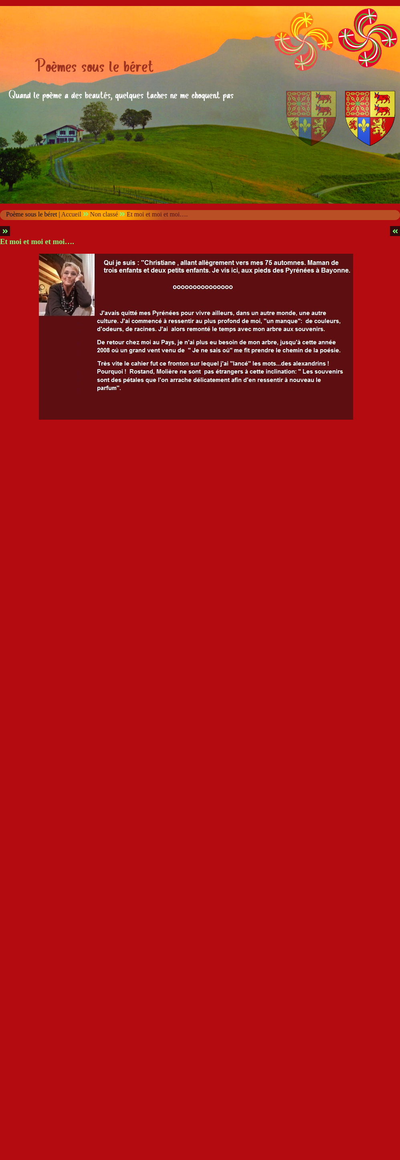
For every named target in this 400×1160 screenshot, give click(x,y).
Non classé (104, 214)
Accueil (71, 214)
